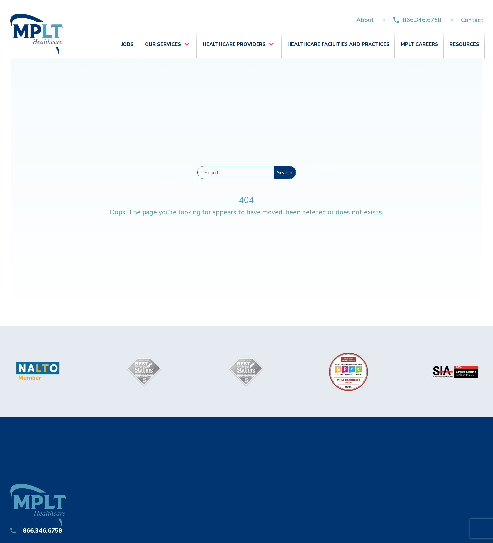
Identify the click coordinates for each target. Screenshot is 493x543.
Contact (472, 20)
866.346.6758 (422, 20)
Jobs (127, 44)
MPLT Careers (419, 44)
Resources (464, 44)
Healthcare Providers (234, 44)
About (365, 20)
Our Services (163, 44)
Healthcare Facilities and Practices (338, 44)
